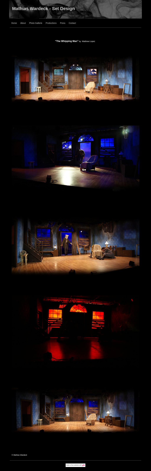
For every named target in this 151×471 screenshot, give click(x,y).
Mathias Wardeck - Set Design (43, 8)
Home (14, 23)
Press (62, 23)
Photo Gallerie (35, 23)
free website (75, 465)
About (23, 23)
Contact (72, 23)
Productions (51, 23)
